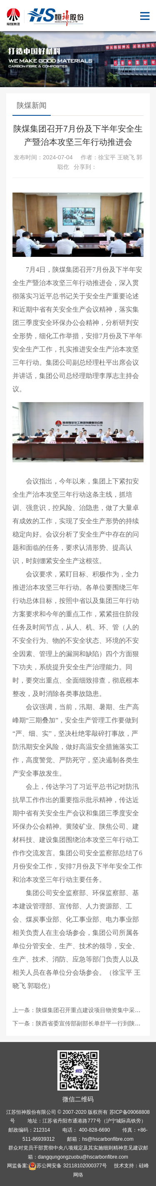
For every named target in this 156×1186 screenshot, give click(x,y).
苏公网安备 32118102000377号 (67, 1166)
